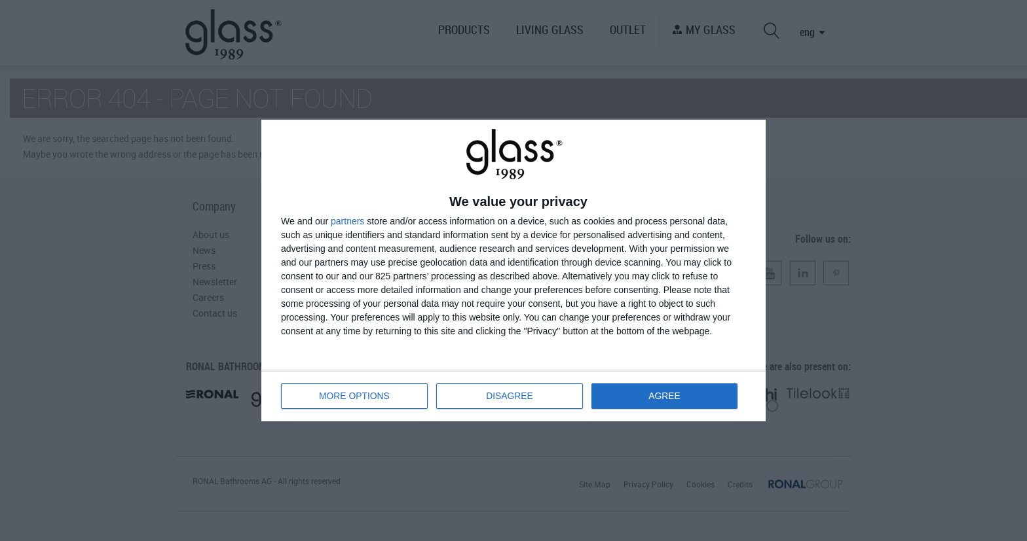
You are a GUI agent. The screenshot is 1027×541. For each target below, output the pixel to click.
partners (347, 221)
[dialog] (513, 270)
